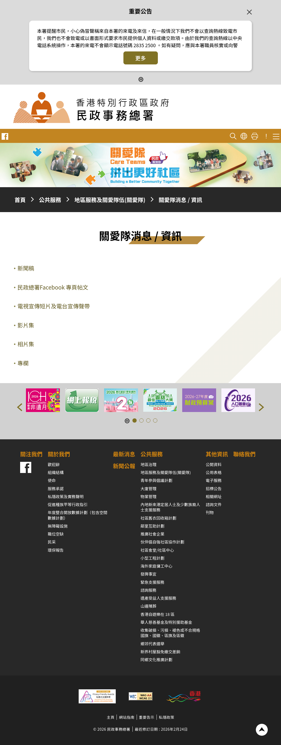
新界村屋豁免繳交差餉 (160, 651)
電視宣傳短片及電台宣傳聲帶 (53, 306)
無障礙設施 (58, 526)
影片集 (25, 325)
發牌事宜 (149, 574)
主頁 (110, 717)
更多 (140, 58)
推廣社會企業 (152, 534)
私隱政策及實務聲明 (65, 496)
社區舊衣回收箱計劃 (158, 518)
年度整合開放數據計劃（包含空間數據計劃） (77, 515)
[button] (19, 407)
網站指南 (126, 717)
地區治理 (149, 464)
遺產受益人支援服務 (158, 598)
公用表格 (214, 472)
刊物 (210, 512)
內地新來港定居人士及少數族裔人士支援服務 (170, 507)
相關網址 (214, 496)
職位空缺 (56, 534)
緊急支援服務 (152, 582)
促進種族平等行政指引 (67, 504)
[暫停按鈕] (140, 79)
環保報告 (56, 550)
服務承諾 (56, 488)
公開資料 (214, 464)
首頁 (20, 200)
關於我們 (59, 454)
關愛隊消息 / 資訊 (180, 200)
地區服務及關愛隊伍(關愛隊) (109, 200)
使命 (52, 480)
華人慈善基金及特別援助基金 (166, 622)
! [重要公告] (266, 136)
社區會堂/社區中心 (157, 550)
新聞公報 (124, 466)
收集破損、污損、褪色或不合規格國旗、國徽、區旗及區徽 (170, 632)
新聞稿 (25, 268)
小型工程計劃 (152, 558)
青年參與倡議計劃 (156, 480)
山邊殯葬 (149, 606)
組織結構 (56, 472)
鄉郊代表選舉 (152, 643)
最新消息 (124, 454)
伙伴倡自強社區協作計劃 (162, 542)
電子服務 (214, 480)
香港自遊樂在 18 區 (158, 614)
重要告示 (146, 717)
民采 (52, 542)
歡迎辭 (54, 464)
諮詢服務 (149, 590)
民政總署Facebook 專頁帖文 (52, 287)
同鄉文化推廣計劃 (156, 659)
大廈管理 (149, 488)
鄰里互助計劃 (152, 526)
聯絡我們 (244, 454)
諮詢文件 (214, 504)
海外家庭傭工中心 (156, 566)
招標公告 (214, 488)
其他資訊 (217, 454)
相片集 (25, 344)
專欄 (23, 363)
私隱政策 (166, 717)
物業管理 (149, 496)
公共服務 (50, 200)
